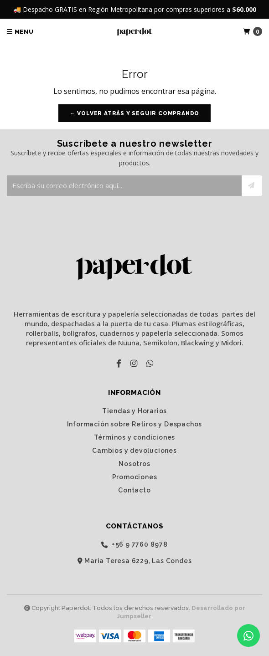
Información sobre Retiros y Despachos (134, 424)
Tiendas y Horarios (134, 411)
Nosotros (134, 464)
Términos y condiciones (135, 437)
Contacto (134, 490)
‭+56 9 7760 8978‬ (134, 544)
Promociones (134, 477)
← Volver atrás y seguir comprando (134, 113)
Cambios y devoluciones (134, 450)
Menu (20, 31)
